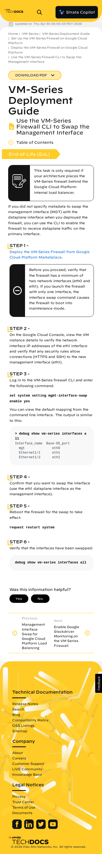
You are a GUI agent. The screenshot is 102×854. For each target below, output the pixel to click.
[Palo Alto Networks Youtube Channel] (53, 827)
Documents (22, 813)
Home (13, 33)
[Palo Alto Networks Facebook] (17, 827)
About (17, 753)
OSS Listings (23, 725)
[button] (98, 683)
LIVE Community (27, 769)
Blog (16, 714)
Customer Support (28, 763)
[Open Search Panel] (41, 12)
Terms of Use (23, 807)
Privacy (19, 796)
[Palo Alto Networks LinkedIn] (29, 827)
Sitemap (19, 731)
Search (18, 709)
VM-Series (30, 33)
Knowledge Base (27, 774)
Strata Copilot (76, 12)
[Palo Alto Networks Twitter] (41, 827)
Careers (19, 758)
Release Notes (25, 704)
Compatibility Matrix (30, 720)
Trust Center (23, 802)
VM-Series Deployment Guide (66, 33)
